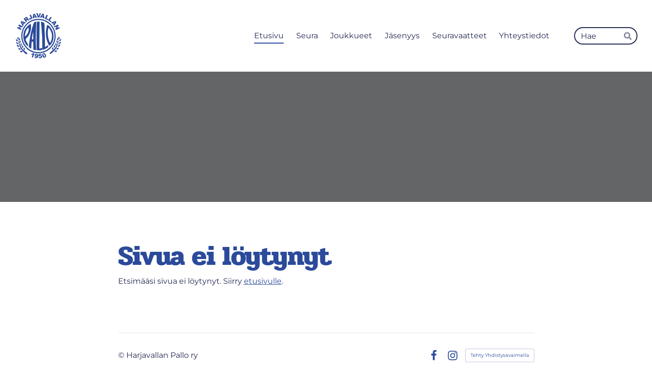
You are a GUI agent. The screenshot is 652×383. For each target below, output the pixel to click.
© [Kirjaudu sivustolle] (122, 355)
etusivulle (263, 281)
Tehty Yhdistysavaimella (499, 355)
